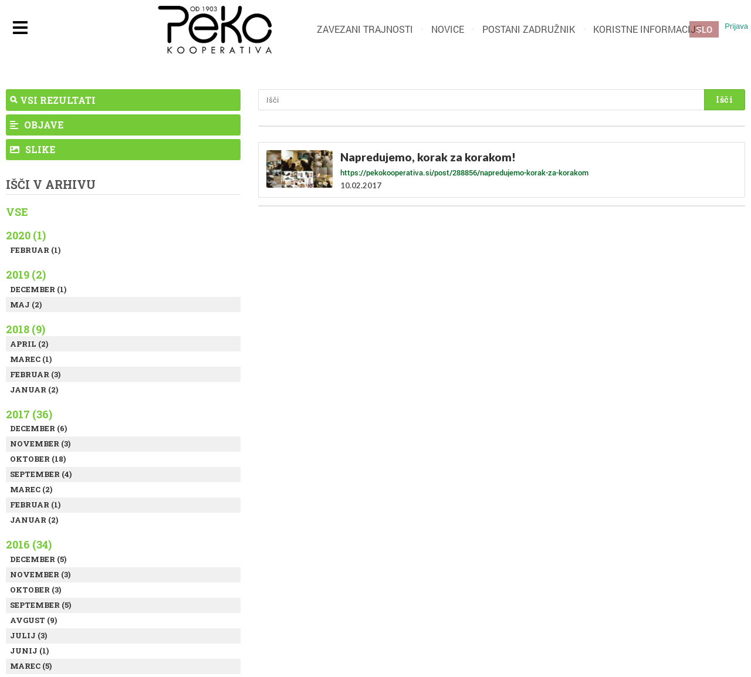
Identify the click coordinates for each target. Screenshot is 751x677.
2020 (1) (26, 235)
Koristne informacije (647, 29)
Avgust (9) (33, 620)
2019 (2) (26, 275)
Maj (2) (26, 304)
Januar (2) (34, 389)
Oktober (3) (35, 589)
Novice (447, 29)
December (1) (38, 289)
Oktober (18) (38, 458)
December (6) (38, 428)
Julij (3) (28, 635)
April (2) (29, 343)
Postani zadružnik (528, 29)
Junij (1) (29, 650)
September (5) (40, 605)
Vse (17, 212)
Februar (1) (35, 250)
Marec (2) (31, 489)
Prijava (736, 26)
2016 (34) (29, 544)
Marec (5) (31, 666)
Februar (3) (35, 374)
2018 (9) (25, 329)
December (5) (38, 559)
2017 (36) (29, 414)
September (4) (41, 474)
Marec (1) (31, 359)
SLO (704, 29)
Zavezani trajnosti (365, 29)
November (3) (40, 443)
